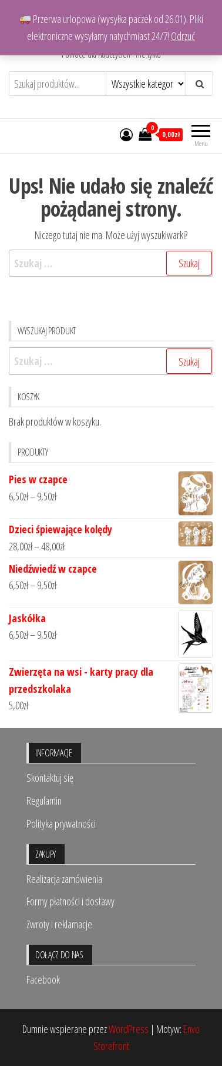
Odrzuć (183, 36)
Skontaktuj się (49, 778)
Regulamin (44, 800)
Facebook (43, 979)
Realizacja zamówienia (64, 879)
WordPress (129, 1029)
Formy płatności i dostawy (70, 901)
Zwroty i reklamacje (59, 924)
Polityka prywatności (61, 823)
